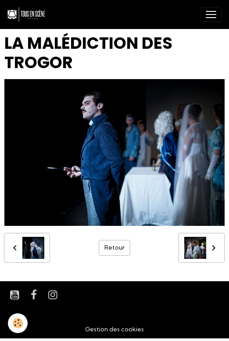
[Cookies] (18, 323)
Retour (114, 247)
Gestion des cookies (114, 329)
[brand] (28, 14)
